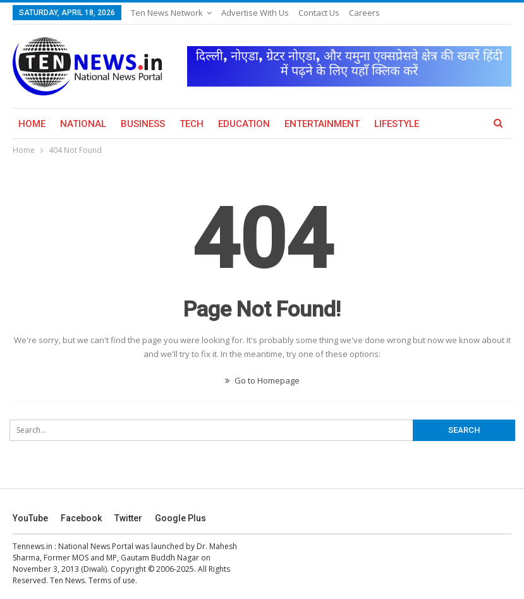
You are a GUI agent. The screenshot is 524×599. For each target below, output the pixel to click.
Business (143, 124)
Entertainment (322, 124)
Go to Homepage (262, 380)
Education (244, 124)
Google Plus (180, 518)
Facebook (81, 518)
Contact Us (318, 12)
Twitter (128, 518)
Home (32, 124)
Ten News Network (167, 12)
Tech (192, 124)
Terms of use (111, 580)
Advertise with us (255, 12)
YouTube (30, 518)
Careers (364, 12)
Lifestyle (396, 124)
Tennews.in (32, 546)
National (83, 124)
